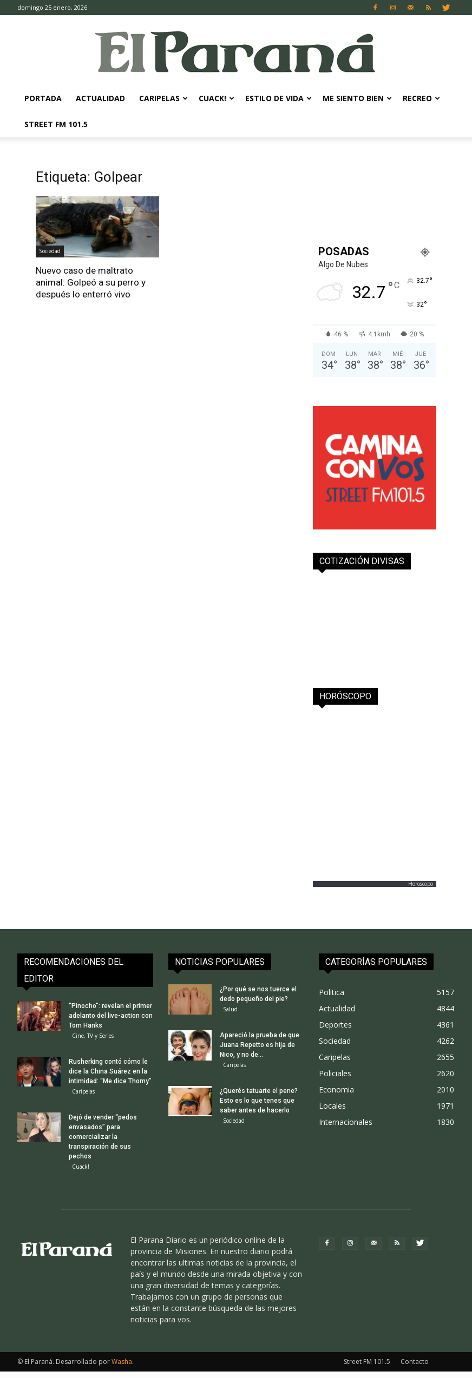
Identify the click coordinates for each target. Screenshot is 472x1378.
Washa (122, 1368)
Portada (43, 98)
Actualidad (100, 98)
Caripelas (163, 98)
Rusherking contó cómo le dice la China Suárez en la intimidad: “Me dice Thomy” (110, 1073)
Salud (230, 1009)
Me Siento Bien (357, 98)
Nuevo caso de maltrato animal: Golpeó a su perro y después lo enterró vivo (91, 282)
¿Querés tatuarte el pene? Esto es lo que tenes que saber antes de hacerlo (259, 1104)
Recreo (421, 98)
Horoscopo (420, 883)
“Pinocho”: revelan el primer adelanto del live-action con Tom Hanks (111, 1015)
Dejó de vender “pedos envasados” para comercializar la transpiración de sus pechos (103, 1141)
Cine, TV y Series (93, 1035)
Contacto (415, 1368)
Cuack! (216, 98)
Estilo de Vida (278, 98)
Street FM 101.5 (56, 124)
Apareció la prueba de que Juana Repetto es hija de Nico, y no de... (259, 1047)
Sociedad (50, 251)
